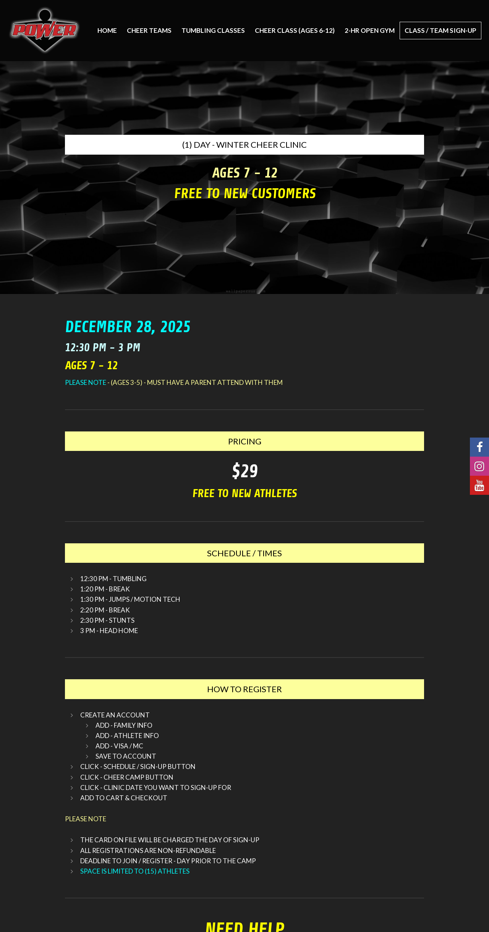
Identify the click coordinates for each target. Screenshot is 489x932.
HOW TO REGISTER (244, 689)
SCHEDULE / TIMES (244, 553)
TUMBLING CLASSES (213, 30)
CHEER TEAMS (149, 30)
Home (107, 30)
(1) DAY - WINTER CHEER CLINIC (244, 144)
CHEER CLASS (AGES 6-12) (295, 30)
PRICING (244, 441)
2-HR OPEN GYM (370, 30)
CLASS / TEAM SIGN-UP (440, 30)
